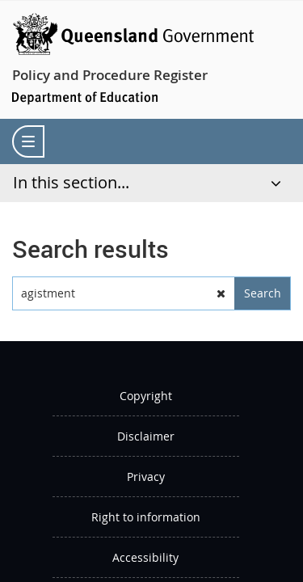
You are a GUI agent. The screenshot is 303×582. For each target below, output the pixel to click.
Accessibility (145, 557)
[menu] (28, 141)
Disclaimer (146, 436)
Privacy (146, 476)
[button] (220, 293)
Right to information (145, 517)
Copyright (146, 395)
